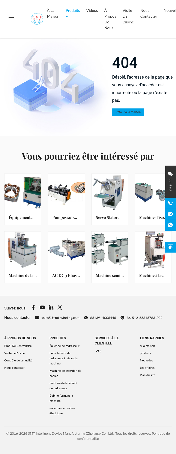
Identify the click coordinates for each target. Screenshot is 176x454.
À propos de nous (110, 19)
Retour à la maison (128, 112)
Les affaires (147, 367)
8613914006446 (100, 317)
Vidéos (92, 10)
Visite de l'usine (128, 16)
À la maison (53, 13)
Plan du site (147, 375)
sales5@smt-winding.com (57, 317)
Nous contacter (148, 13)
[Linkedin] (51, 308)
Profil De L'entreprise (18, 345)
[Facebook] (33, 308)
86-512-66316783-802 (141, 317)
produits (145, 353)
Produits (73, 10)
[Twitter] (60, 308)
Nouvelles (146, 360)
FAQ (98, 351)
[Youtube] (42, 308)
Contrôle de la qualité (18, 360)
